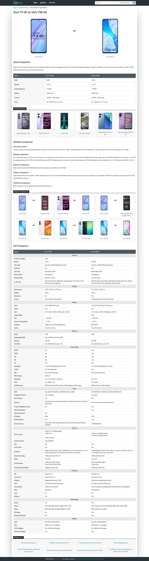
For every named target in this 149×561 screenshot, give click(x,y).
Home (35, 3)
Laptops (52, 3)
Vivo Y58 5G (110, 57)
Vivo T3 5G (38, 57)
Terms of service (90, 559)
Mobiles (43, 3)
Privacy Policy (79, 559)
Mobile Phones (23, 8)
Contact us (100, 559)
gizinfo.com (58, 559)
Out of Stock (58, 102)
